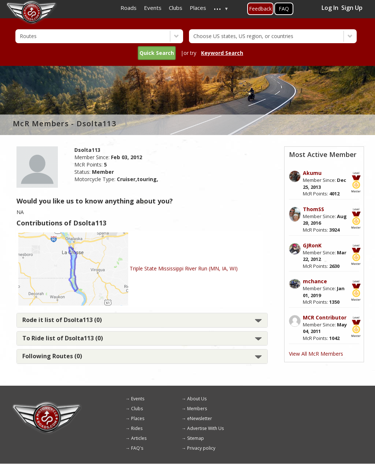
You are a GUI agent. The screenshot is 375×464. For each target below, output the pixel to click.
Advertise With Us (205, 428)
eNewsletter (199, 418)
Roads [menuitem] (128, 7)
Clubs (137, 408)
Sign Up (352, 8)
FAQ (284, 8)
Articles (138, 438)
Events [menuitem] (152, 7)
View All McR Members (316, 353)
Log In (330, 8)
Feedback (260, 8)
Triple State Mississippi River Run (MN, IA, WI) (184, 268)
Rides (136, 428)
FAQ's (137, 448)
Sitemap (195, 438)
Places (137, 418)
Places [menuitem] (198, 7)
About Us (197, 399)
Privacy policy (201, 448)
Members (197, 408)
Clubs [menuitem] (175, 7)
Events (137, 399)
